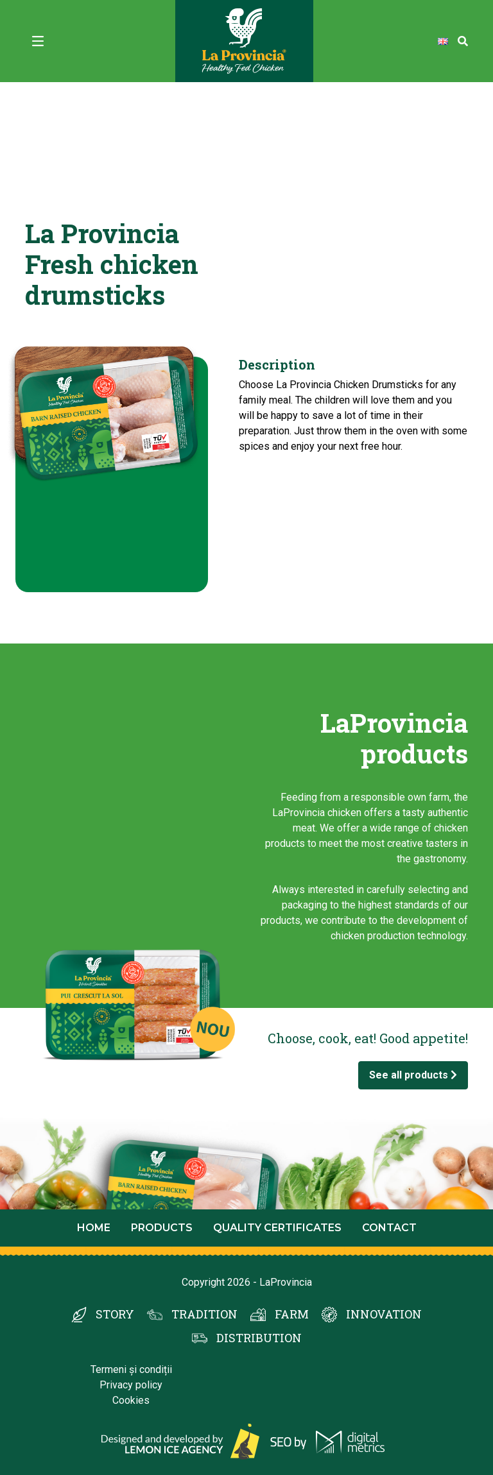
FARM (292, 1314)
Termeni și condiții (131, 1369)
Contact (389, 1228)
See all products (413, 1075)
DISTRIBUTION (259, 1337)
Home (93, 1228)
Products (162, 1228)
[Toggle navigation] (38, 41)
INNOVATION (384, 1314)
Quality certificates (277, 1228)
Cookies (131, 1400)
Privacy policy (130, 1385)
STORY (115, 1314)
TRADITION (204, 1314)
